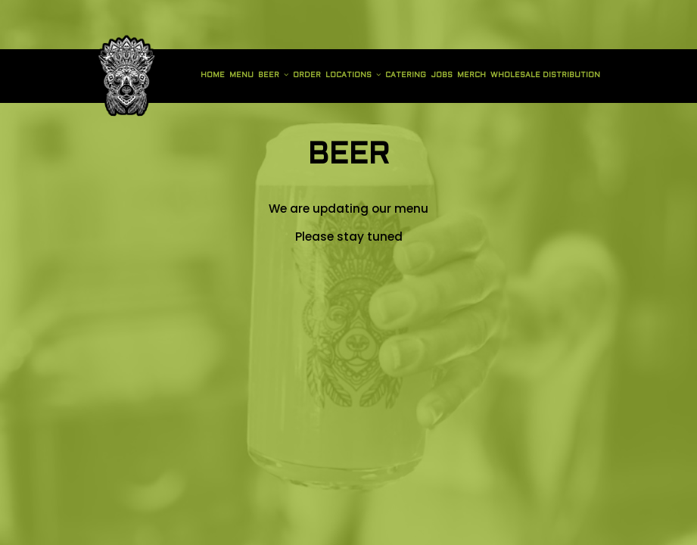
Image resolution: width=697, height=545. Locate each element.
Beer (273, 75)
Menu (241, 75)
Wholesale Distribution (545, 75)
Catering (405, 75)
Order (307, 75)
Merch (471, 75)
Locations (353, 75)
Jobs (442, 75)
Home (213, 75)
